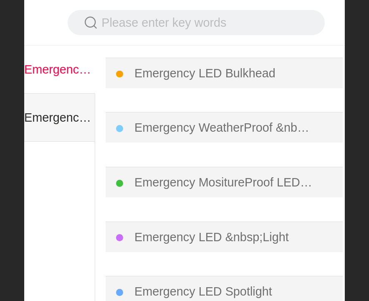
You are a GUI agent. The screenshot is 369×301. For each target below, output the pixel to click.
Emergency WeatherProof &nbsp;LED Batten (224, 127)
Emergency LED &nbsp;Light (211, 237)
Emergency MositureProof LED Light (224, 182)
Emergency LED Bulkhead (204, 73)
